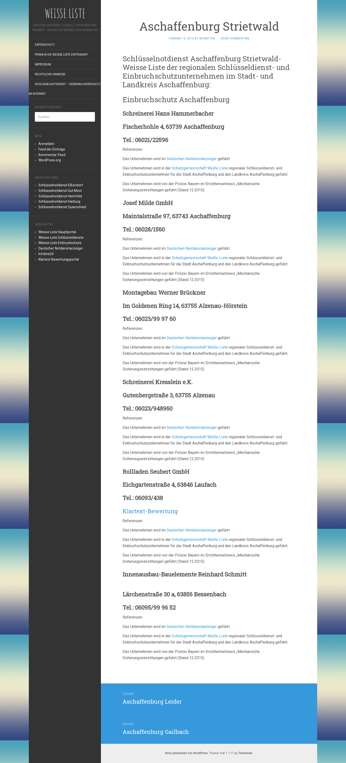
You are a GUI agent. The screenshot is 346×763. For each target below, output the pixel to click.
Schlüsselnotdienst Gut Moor (60, 191)
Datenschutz (45, 44)
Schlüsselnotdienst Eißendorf (60, 185)
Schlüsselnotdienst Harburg (59, 201)
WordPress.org (49, 160)
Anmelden (46, 144)
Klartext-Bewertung (150, 511)
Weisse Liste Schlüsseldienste (61, 237)
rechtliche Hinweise (50, 74)
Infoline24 (46, 254)
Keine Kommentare (235, 38)
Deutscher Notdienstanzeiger (60, 248)
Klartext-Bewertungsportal (58, 259)
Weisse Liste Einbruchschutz (59, 243)
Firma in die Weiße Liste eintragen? (61, 54)
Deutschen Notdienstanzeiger (192, 158)
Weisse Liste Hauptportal (57, 232)
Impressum (43, 64)
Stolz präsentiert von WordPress (186, 753)
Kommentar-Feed (51, 155)
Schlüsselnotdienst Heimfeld (60, 196)
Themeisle (245, 753)
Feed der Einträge (51, 149)
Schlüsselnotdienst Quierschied (62, 207)
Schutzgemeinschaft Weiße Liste (200, 168)
